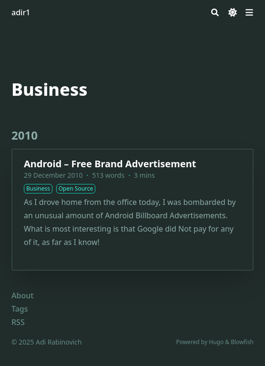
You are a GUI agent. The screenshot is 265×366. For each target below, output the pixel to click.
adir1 (20, 12)
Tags (19, 309)
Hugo (216, 342)
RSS (18, 322)
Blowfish (242, 342)
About (22, 295)
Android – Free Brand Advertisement (110, 163)
